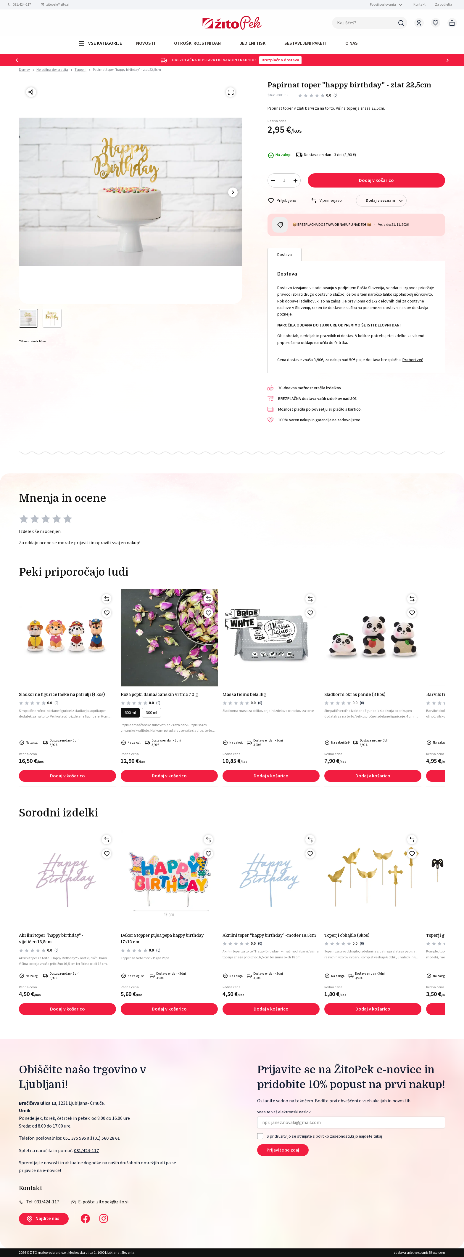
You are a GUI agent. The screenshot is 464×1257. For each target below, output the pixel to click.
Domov (24, 70)
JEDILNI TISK (252, 43)
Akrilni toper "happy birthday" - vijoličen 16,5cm (51, 938)
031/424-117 (22, 4)
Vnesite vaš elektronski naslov (284, 1112)
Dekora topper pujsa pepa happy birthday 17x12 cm (162, 938)
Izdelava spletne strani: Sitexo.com (419, 1252)
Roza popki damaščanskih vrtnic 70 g (159, 694)
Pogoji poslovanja (383, 4)
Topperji (80, 69)
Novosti (145, 43)
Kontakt (419, 4)
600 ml (130, 713)
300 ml (151, 713)
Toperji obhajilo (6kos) (346, 935)
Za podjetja (443, 4)
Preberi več (412, 360)
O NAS (351, 43)
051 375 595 (74, 1138)
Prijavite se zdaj (283, 1150)
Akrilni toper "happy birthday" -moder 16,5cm (269, 935)
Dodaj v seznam (386, 200)
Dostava (284, 255)
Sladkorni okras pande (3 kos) (354, 694)
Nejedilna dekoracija (52, 69)
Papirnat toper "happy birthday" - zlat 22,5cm (127, 69)
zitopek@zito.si (57, 4)
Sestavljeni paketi (305, 43)
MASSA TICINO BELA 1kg (244, 694)
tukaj (377, 1136)
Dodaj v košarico (376, 180)
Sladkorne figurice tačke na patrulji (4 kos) (62, 694)
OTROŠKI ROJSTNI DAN (197, 43)
